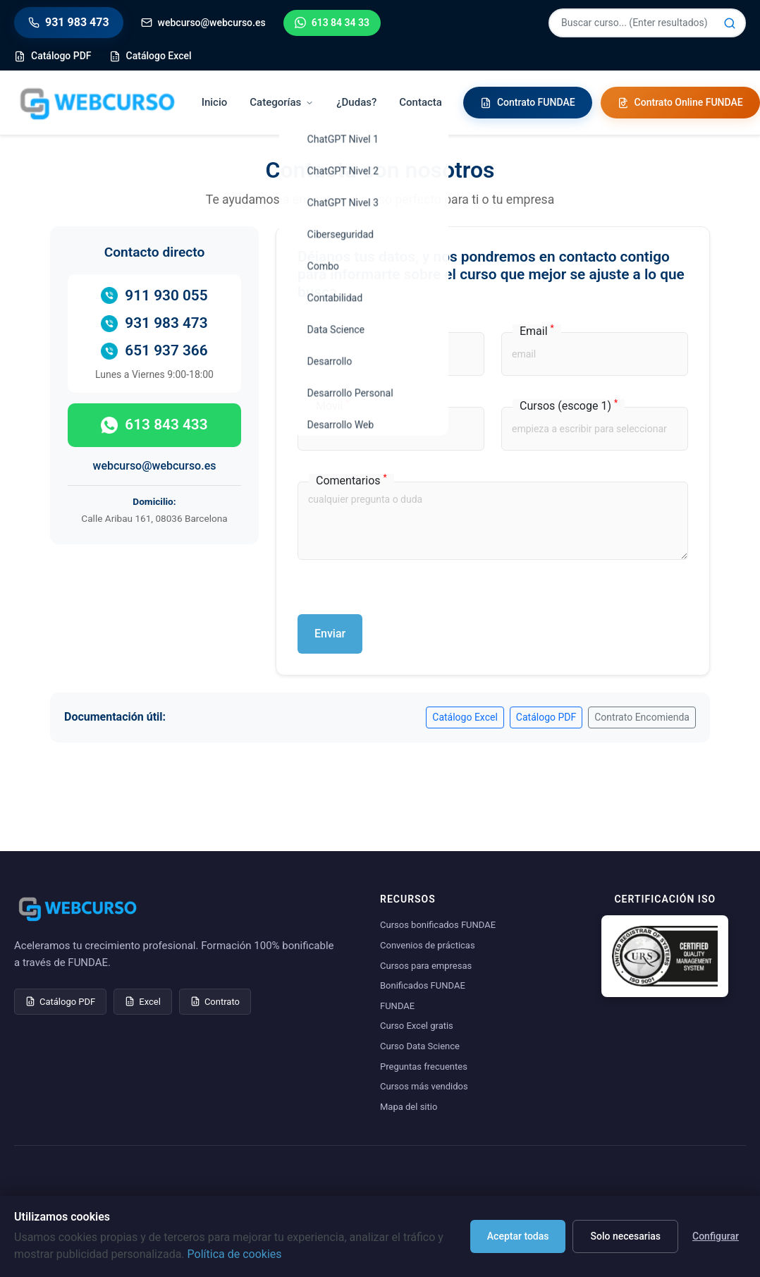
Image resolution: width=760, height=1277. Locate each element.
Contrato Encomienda (641, 717)
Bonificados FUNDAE (422, 985)
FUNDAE (397, 1006)
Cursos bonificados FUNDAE (438, 924)
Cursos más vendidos (424, 1086)
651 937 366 (154, 351)
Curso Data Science (420, 1046)
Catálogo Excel (465, 717)
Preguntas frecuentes (423, 1066)
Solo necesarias (625, 1236)
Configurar (715, 1236)
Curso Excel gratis (416, 1025)
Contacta (420, 102)
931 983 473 (154, 323)
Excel (143, 1001)
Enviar (329, 633)
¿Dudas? (356, 102)
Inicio (215, 102)
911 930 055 (154, 296)
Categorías (282, 102)
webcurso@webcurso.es (154, 465)
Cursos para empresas (426, 965)
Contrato (215, 1001)
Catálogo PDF (546, 717)
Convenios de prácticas (427, 945)
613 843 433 (154, 425)
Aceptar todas (518, 1236)
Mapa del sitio (408, 1106)
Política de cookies (235, 1254)
